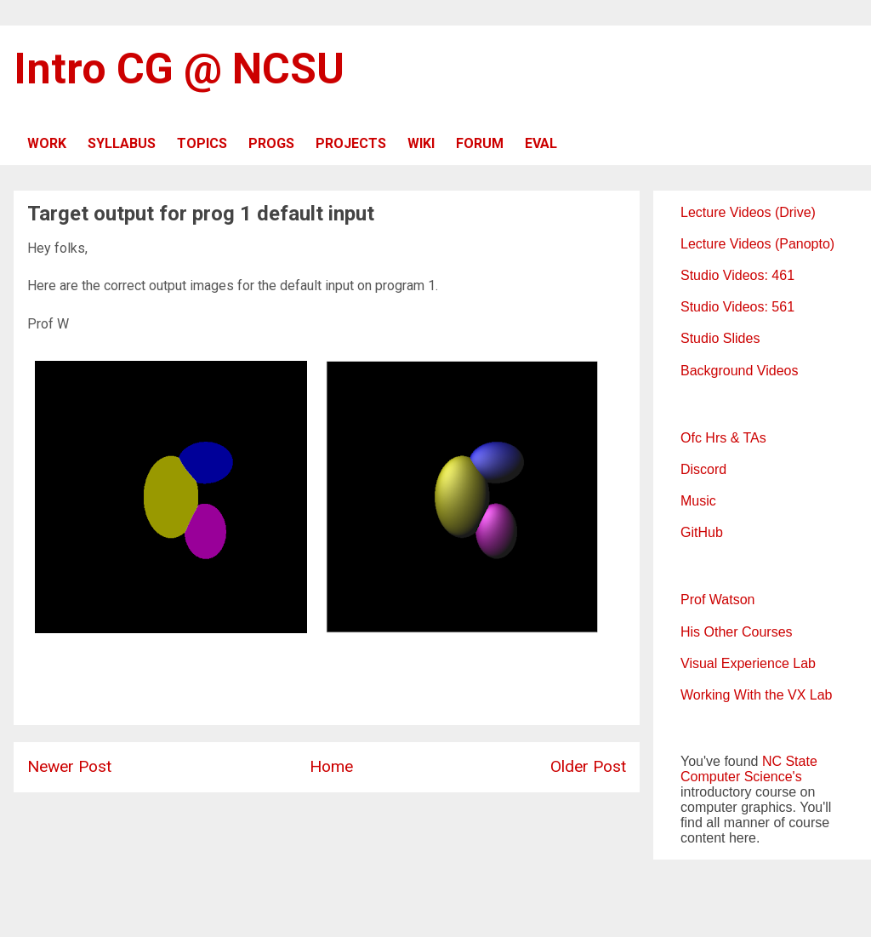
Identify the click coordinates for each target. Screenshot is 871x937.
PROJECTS (351, 143)
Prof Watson (717, 599)
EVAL (541, 143)
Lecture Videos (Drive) (748, 212)
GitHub (701, 532)
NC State (789, 761)
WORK (46, 143)
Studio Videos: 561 (737, 307)
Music (698, 501)
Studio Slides (720, 338)
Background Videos (739, 370)
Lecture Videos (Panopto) (757, 244)
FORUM (480, 143)
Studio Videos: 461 (737, 275)
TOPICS (202, 143)
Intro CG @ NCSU (179, 69)
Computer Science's (741, 776)
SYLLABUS (122, 143)
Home (331, 766)
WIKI (421, 143)
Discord (703, 469)
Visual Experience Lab (748, 663)
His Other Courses (736, 632)
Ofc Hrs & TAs (723, 438)
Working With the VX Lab (756, 695)
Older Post (588, 766)
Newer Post (69, 766)
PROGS (271, 143)
